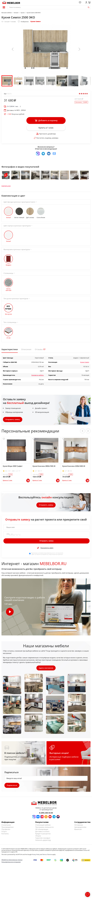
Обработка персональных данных (11, 861)
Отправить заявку (12, 420)
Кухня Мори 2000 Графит (12, 467)
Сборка (38, 837)
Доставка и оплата (42, 833)
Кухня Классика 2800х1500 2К (44, 467)
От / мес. (12, 106)
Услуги (4, 833)
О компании (6, 826)
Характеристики (9, 350)
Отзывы (40, 350)
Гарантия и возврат (42, 839)
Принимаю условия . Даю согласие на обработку (47, 554)
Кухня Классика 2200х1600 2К (73, 467)
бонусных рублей (15, 114)
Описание (26, 350)
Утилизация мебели (43, 826)
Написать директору (43, 841)
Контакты (5, 835)
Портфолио (5, 831)
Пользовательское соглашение (11, 863)
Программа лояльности (44, 828)
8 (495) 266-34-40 (46, 814)
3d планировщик (41, 831)
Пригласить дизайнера (46, 134)
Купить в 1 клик (46, 128)
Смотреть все (6, 187)
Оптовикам (78, 826)
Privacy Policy (36, 856)
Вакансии (78, 831)
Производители (7, 828)
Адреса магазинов (46, 669)
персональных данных (56, 555)
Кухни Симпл (36, 21)
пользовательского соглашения (53, 554)
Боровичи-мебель (37, 376)
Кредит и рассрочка (43, 835)
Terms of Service (47, 856)
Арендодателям (80, 828)
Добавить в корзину (46, 120)
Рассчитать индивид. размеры (46, 138)
